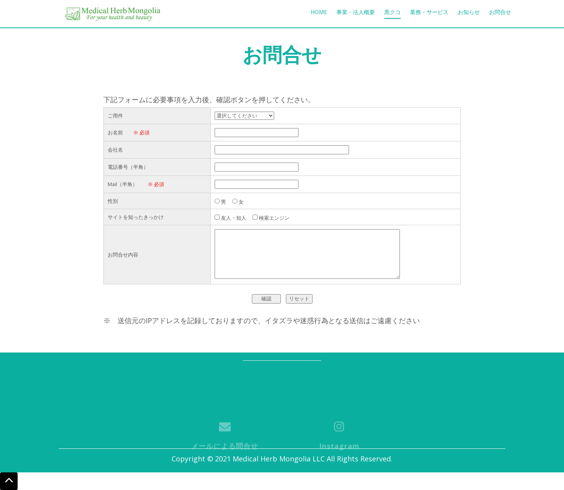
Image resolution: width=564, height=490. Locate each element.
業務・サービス (429, 12)
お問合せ (500, 12)
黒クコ (392, 12)
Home (319, 12)
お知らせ (469, 12)
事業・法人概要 (355, 12)
